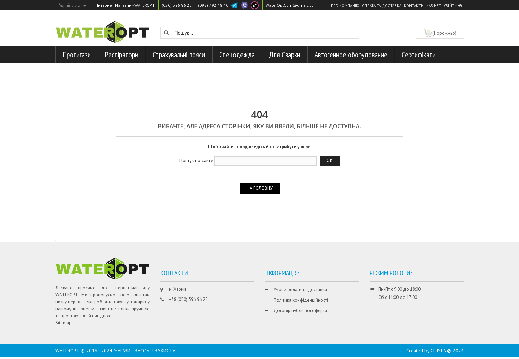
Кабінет (433, 5)
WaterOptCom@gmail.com (292, 5)
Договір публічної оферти (300, 311)
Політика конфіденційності (301, 300)
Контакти (414, 5)
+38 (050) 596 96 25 (188, 299)
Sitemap (63, 323)
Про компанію (345, 5)
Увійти (452, 5)
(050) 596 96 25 (177, 5)
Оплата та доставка (381, 5)
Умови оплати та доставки (300, 290)
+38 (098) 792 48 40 (188, 310)
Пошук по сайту (196, 160)
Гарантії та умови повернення (304, 321)
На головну (260, 188)
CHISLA (438, 353)
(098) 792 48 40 (213, 5)
